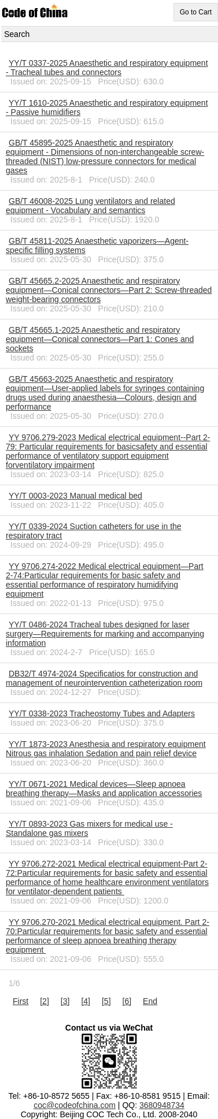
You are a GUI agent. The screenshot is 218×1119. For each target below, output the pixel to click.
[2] (44, 1001)
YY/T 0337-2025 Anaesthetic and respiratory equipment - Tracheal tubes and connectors (107, 67)
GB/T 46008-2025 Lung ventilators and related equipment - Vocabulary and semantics (90, 205)
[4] (85, 1001)
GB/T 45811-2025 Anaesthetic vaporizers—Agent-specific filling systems (97, 245)
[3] (65, 1001)
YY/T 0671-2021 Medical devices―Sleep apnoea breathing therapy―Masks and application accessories (104, 788)
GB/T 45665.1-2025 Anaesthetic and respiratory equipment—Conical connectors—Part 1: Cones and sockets (100, 339)
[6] (127, 1001)
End (150, 1001)
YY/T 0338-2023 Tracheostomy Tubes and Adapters (102, 713)
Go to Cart (196, 12)
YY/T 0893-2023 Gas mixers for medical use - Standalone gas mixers (89, 828)
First (20, 1001)
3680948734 (161, 1105)
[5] (106, 1001)
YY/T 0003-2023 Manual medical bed (75, 495)
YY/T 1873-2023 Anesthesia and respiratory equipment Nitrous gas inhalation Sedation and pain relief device (106, 748)
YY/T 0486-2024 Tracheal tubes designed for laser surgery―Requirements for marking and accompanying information (105, 634)
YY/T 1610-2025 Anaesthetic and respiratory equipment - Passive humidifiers (107, 107)
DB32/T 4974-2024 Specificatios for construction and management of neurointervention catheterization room (104, 678)
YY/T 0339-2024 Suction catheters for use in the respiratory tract (94, 531)
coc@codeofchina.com (75, 1105)
